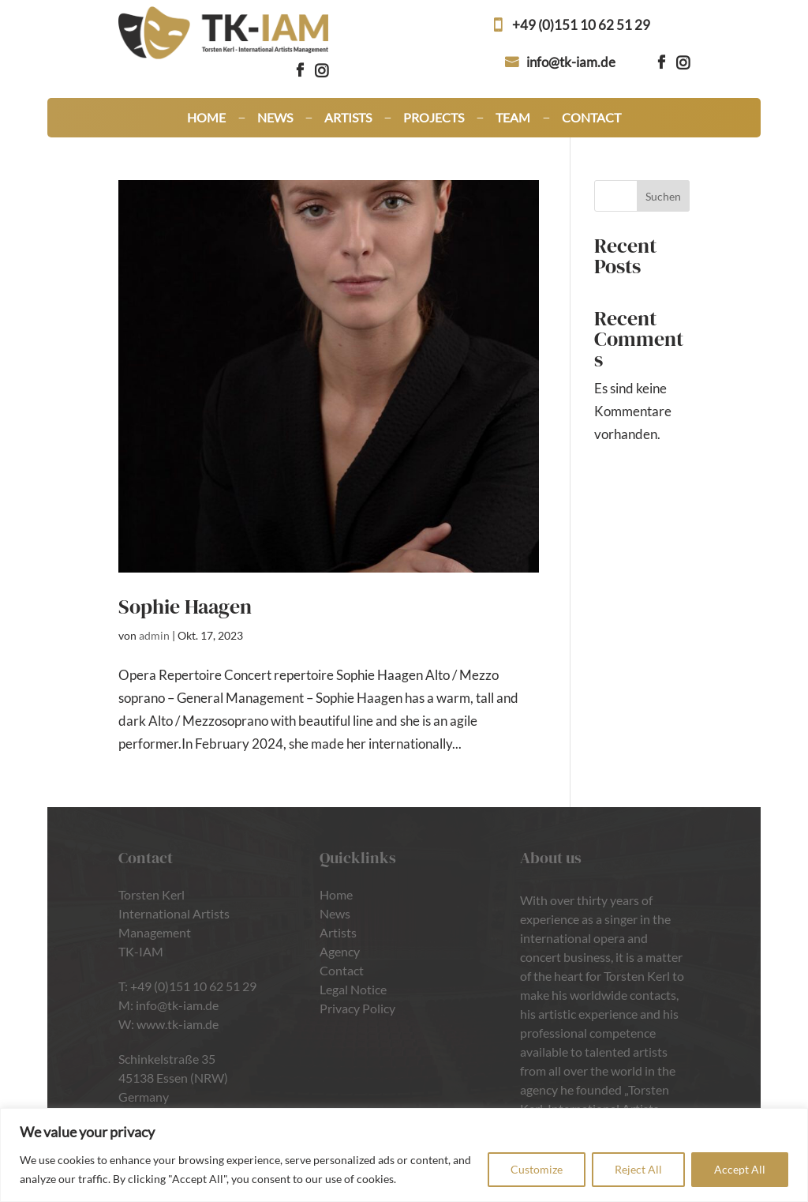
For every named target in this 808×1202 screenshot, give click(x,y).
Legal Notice (353, 989)
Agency (340, 951)
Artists (348, 118)
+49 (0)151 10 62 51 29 (581, 25)
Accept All (739, 1169)
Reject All (638, 1169)
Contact (591, 118)
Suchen (663, 196)
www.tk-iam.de (178, 1023)
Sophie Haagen (185, 606)
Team (513, 118)
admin (154, 635)
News (275, 118)
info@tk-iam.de (570, 62)
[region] (404, 1155)
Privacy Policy (357, 1008)
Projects (433, 118)
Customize (537, 1169)
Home (206, 118)
